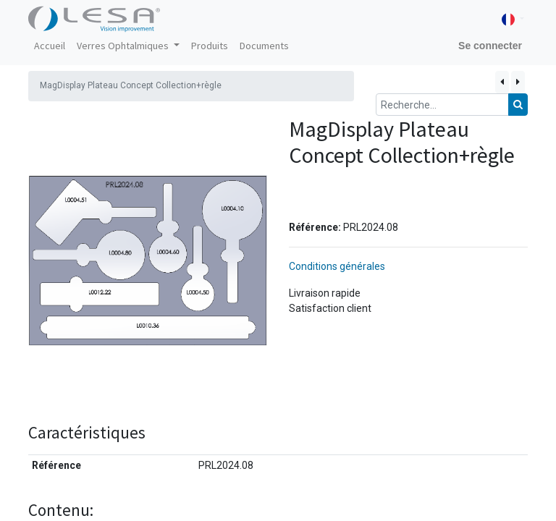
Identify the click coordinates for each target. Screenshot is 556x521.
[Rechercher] (518, 104)
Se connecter (490, 45)
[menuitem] (49, 46)
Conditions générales (337, 266)
